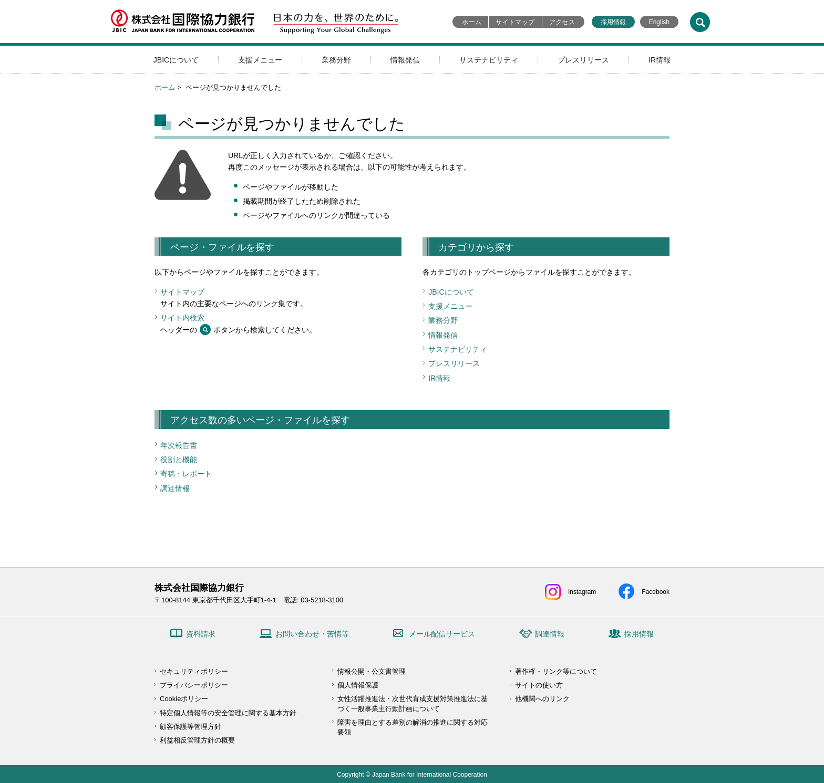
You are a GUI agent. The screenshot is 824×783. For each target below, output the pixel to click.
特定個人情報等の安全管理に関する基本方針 (228, 713)
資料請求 (200, 634)
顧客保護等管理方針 (190, 726)
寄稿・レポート (186, 473)
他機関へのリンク (542, 699)
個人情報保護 (357, 685)
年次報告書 (178, 445)
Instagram (582, 592)
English (659, 22)
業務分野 (336, 60)
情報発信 (405, 60)
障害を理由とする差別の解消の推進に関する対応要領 (412, 727)
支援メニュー (260, 60)
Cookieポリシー (184, 699)
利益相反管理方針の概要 (197, 740)
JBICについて (176, 60)
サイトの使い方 (539, 685)
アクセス (562, 22)
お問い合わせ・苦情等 (312, 634)
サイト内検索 (182, 318)
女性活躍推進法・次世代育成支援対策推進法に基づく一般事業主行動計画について (412, 703)
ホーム (471, 22)
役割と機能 (178, 459)
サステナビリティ (488, 60)
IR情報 (659, 60)
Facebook (656, 592)
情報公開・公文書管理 (371, 671)
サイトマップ (515, 22)
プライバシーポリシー (194, 685)
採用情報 (613, 22)
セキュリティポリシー (194, 671)
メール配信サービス (442, 634)
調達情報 (175, 488)
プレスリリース (583, 60)
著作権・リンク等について (556, 671)
